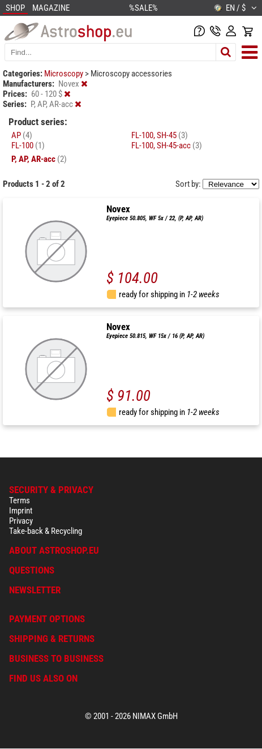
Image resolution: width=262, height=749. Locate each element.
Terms (19, 500)
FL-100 (28, 145)
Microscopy (64, 74)
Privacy (21, 521)
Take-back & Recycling (45, 531)
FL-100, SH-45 (159, 135)
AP (21, 135)
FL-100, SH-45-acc (166, 145)
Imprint (20, 511)
